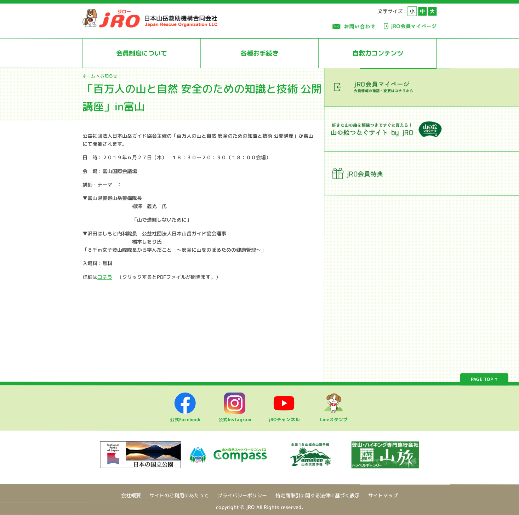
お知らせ (108, 76)
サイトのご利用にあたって (179, 495)
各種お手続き (259, 53)
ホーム (88, 76)
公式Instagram (234, 417)
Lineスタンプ (334, 417)
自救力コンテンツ (377, 53)
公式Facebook (185, 417)
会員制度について (141, 53)
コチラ (104, 276)
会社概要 (131, 495)
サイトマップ (383, 495)
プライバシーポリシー (242, 495)
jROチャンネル (284, 417)
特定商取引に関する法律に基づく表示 (317, 495)
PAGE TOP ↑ (484, 379)
